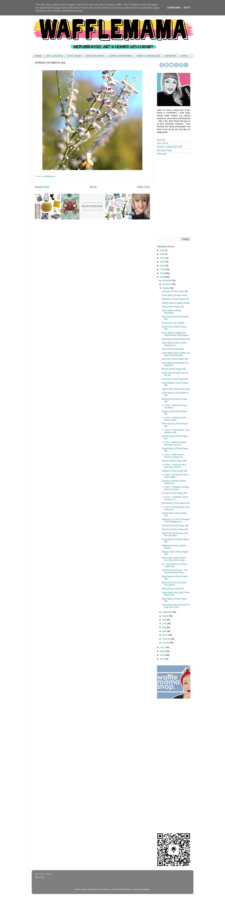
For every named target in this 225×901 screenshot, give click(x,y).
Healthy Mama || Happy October (176, 303)
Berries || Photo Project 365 (174, 369)
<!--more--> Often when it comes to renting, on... (173, 456)
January (166, 643)
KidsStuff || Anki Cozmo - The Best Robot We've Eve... (175, 571)
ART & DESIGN (54, 55)
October (166, 288)
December (167, 280)
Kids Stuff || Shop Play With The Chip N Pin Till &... (176, 606)
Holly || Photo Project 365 (173, 307)
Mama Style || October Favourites (171, 311)
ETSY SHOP (74, 55)
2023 (162, 258)
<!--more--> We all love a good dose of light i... (175, 476)
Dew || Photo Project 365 (173, 349)
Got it (187, 7)
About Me (161, 140)
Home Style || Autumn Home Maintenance (174, 344)
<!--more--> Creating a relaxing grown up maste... (175, 488)
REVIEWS (170, 55)
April (164, 631)
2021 (162, 266)
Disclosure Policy (164, 150)
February (166, 639)
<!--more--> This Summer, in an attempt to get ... (175, 431)
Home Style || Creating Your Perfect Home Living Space (175, 334)
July (164, 620)
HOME (38, 55)
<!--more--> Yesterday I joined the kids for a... (175, 498)
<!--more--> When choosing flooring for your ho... (174, 443)
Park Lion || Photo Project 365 (175, 359)
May (164, 627)
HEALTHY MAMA (95, 55)
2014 (162, 659)
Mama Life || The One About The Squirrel (174, 584)
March (165, 635)
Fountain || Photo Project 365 (174, 493)
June (164, 624)
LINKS (184, 55)
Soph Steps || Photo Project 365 (176, 339)
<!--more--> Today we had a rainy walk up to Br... (174, 466)
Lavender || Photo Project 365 (175, 291)
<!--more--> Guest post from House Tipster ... (174, 419)
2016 (162, 651)
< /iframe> (172, 196)
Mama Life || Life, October (173, 323)
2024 (162, 254)
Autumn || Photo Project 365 (174, 461)
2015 (162, 655)
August (165, 616)
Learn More (173, 7)
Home (93, 187)
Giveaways (162, 154)
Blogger (146, 889)
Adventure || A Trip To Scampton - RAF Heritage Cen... (176, 520)
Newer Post (42, 187)
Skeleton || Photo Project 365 (174, 471)
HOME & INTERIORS (120, 55)
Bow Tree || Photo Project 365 (175, 529)
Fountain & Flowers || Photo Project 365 (174, 482)
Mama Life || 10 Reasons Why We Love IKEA (175, 534)
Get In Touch (162, 143)
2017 (162, 647)
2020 (162, 269)
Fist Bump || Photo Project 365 (175, 526)
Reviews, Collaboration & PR (169, 147)
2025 (162, 250)
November (167, 284)
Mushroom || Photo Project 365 (175, 299)
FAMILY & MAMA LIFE (148, 55)
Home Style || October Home (174, 295)
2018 (162, 277)
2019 (162, 273)
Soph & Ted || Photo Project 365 (176, 389)
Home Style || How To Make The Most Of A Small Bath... (176, 354)
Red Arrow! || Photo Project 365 (175, 503)
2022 (162, 262)
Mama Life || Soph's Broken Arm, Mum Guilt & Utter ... (174, 559)
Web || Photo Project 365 (173, 589)
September (167, 612)
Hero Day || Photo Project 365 (175, 379)
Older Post (143, 187)
